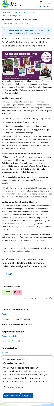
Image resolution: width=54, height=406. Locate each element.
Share (7, 274)
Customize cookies (14, 387)
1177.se (5, 353)
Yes (6, 292)
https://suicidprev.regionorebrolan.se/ (17, 251)
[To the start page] (11, 4)
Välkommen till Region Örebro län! (17, 12)
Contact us (6, 314)
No (17, 292)
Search (42, 4)
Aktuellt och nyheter (12, 15)
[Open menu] (49, 4)
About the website (9, 336)
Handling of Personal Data (12, 341)
